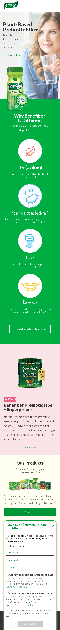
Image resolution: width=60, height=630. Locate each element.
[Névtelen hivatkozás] (11, 8)
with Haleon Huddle (26, 526)
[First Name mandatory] (30, 552)
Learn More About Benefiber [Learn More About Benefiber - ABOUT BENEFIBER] (30, 328)
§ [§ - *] (13, 425)
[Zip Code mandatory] (30, 567)
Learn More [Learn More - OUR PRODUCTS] (14, 55)
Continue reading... (17, 586)
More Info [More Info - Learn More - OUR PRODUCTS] (30, 512)
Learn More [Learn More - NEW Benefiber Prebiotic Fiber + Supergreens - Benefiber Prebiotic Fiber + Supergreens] (30, 447)
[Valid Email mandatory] (30, 560)
